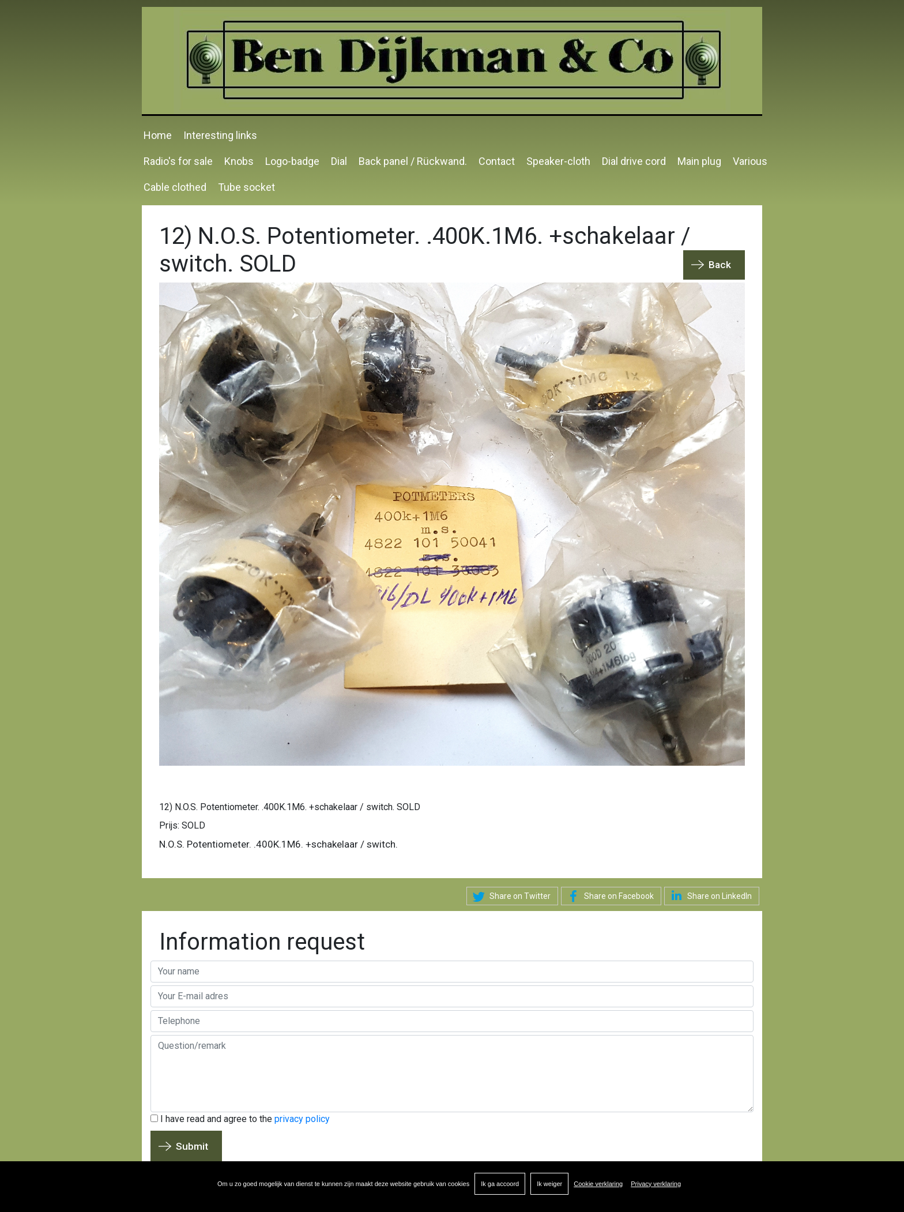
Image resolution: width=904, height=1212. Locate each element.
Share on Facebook (609, 896)
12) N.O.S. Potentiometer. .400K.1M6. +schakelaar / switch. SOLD (289, 806)
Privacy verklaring (656, 1183)
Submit (192, 1146)
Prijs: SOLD (182, 825)
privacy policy (302, 1118)
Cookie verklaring (598, 1183)
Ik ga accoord (500, 1183)
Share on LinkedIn (709, 895)
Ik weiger (549, 1183)
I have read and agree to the (240, 1118)
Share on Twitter (510, 896)
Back (720, 264)
